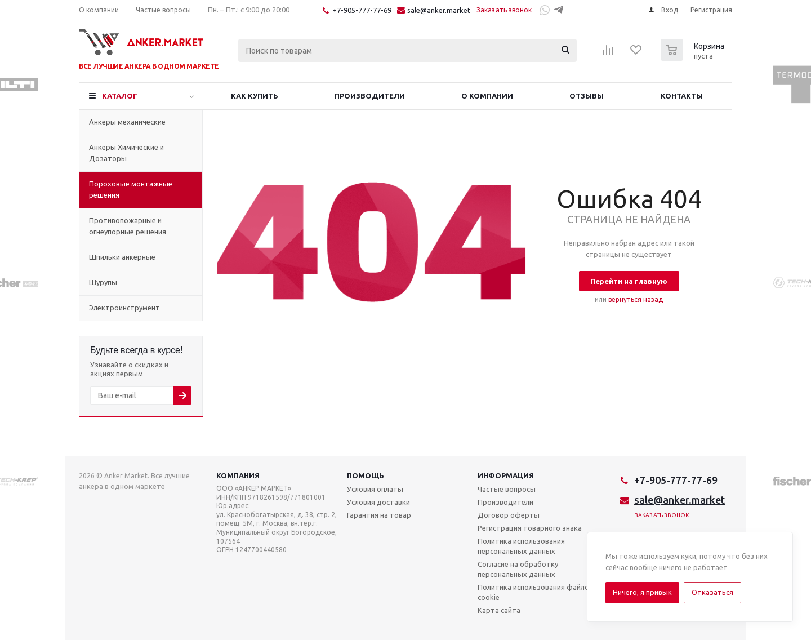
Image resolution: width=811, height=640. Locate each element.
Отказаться (712, 592)
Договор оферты (509, 515)
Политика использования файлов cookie (535, 592)
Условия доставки (378, 502)
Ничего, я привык (642, 592)
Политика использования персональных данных (521, 546)
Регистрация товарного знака (530, 528)
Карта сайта (499, 610)
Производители (505, 502)
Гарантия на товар (379, 515)
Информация (506, 475)
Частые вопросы (507, 489)
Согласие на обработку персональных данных (518, 569)
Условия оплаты (375, 489)
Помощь (365, 475)
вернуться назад (635, 299)
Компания (238, 475)
